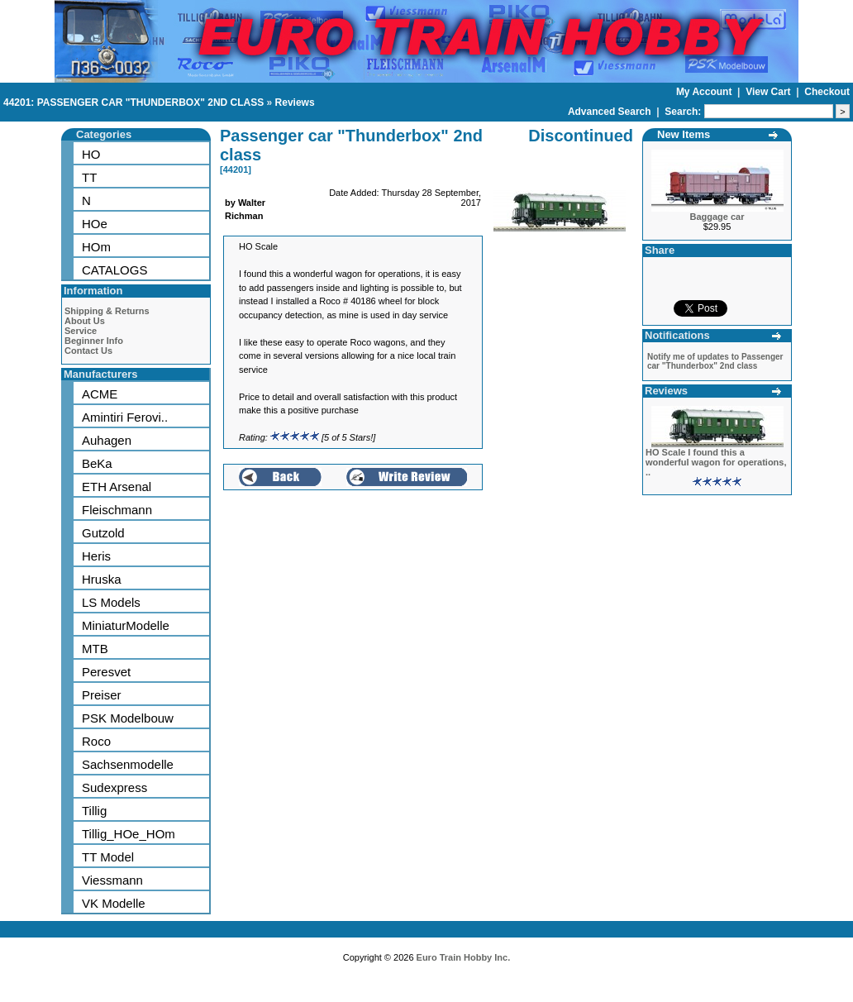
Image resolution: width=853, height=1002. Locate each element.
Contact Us (88, 350)
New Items (683, 134)
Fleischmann (117, 510)
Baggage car (716, 217)
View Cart (769, 92)
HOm (96, 247)
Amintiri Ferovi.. (125, 417)
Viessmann (112, 880)
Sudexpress (114, 787)
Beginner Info (93, 341)
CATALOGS (114, 270)
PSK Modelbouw (128, 718)
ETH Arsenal (116, 487)
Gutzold (103, 533)
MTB (95, 649)
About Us (84, 321)
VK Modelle (113, 903)
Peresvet (106, 672)
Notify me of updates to (715, 361)
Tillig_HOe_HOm (128, 834)
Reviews (295, 102)
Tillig (94, 811)
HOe (94, 224)
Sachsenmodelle (128, 764)
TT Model (108, 857)
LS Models (111, 602)
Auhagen (106, 440)
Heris (96, 556)
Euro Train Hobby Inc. (464, 957)
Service (80, 331)
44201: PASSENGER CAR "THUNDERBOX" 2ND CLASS (133, 102)
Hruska (102, 579)
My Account (705, 92)
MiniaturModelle (125, 625)
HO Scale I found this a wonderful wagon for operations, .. (716, 462)
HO (91, 154)
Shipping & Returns (107, 311)
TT (89, 177)
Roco (96, 741)
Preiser (102, 695)
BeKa (97, 463)
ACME (99, 394)
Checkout (827, 92)
